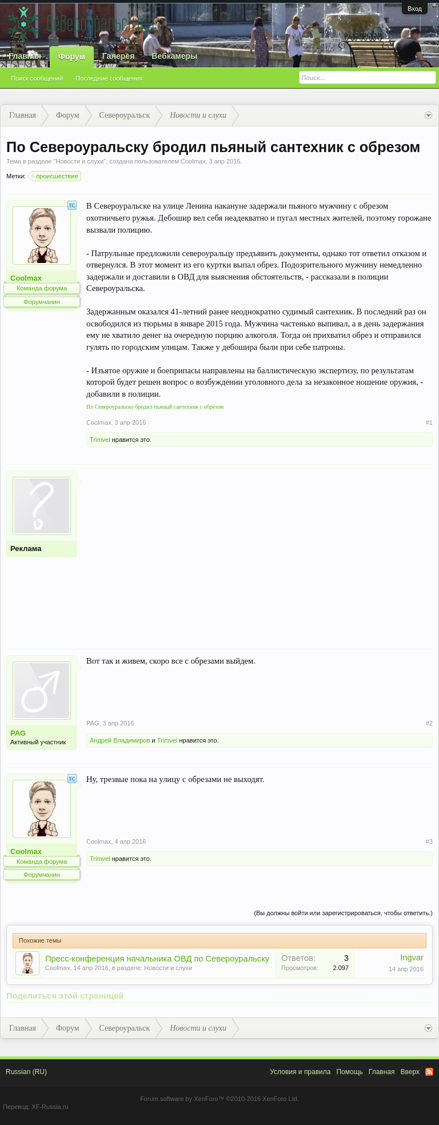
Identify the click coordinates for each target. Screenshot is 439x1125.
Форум (71, 56)
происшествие (55, 176)
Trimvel (100, 439)
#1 (429, 422)
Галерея (118, 56)
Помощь (349, 1072)
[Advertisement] (259, 550)
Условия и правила (300, 1072)
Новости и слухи (79, 161)
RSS (429, 1072)
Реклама (25, 548)
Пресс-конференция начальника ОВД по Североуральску (157, 958)
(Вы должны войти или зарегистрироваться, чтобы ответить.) (343, 912)
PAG (18, 733)
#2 (429, 723)
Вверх (410, 1072)
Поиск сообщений (37, 78)
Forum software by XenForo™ (219, 1098)
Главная (25, 56)
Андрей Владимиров (120, 740)
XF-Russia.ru (49, 1106)
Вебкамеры (174, 56)
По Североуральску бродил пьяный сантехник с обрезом (155, 407)
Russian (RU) (26, 1072)
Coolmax (193, 161)
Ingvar (412, 957)
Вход (415, 8)
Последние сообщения (108, 78)
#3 (429, 841)
